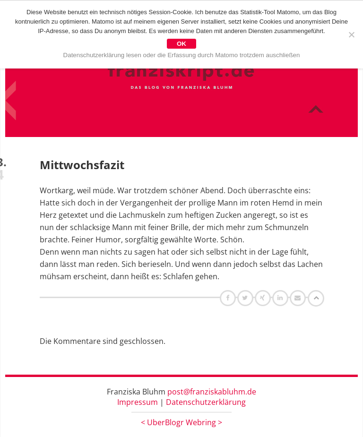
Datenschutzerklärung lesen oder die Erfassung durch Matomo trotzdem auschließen (181, 55)
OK (181, 43)
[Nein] (351, 34)
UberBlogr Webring (181, 422)
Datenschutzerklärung (206, 402)
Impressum (137, 402)
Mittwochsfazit (82, 164)
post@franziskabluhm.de (211, 391)
